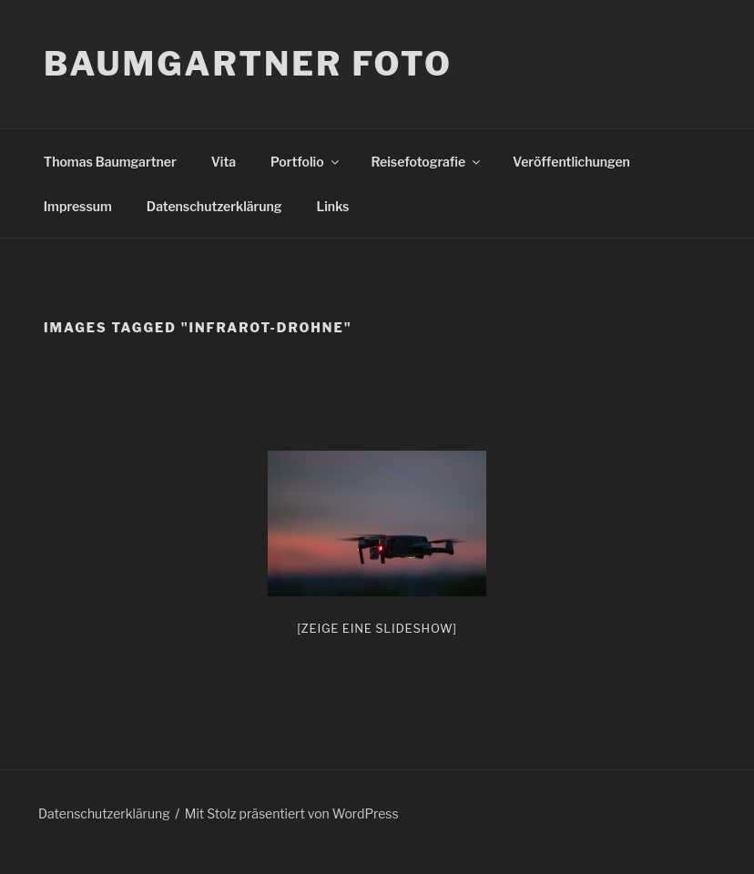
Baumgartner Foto (248, 64)
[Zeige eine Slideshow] (377, 628)
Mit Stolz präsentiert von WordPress (292, 813)
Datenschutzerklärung (214, 206)
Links (333, 206)
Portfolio (305, 161)
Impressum (78, 206)
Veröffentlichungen (571, 161)
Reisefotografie (428, 161)
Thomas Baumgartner (110, 161)
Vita (223, 161)
